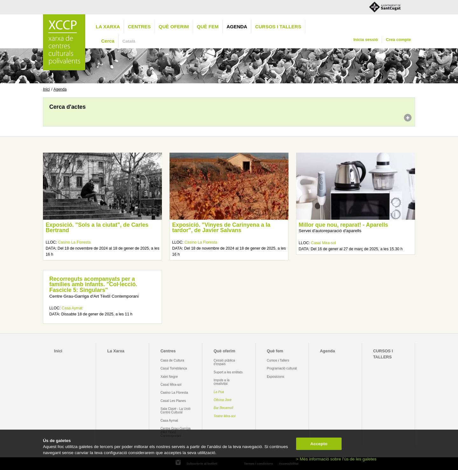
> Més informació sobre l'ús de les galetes (336, 459)
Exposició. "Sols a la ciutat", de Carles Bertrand (96, 228)
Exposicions (275, 376)
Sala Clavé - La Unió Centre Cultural (175, 410)
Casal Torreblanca (173, 368)
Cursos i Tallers (278, 360)
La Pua (219, 392)
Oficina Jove (223, 400)
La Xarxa (108, 26)
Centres (139, 26)
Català (128, 41)
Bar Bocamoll (223, 408)
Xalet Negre (169, 376)
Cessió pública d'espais (224, 362)
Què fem (208, 26)
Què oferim (174, 26)
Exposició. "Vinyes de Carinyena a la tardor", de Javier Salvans (221, 228)
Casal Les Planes (173, 401)
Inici (46, 89)
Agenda (236, 26)
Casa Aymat (72, 308)
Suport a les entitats (228, 372)
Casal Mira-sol (323, 243)
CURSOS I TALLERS (278, 26)
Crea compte (398, 39)
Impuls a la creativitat (222, 381)
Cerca (107, 41)
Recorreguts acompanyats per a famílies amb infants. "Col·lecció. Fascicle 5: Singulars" (93, 284)
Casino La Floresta (74, 242)
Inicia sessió (365, 39)
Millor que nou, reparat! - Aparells (343, 225)
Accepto (319, 443)
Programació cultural (282, 368)
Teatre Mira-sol (225, 416)
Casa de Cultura (172, 360)
